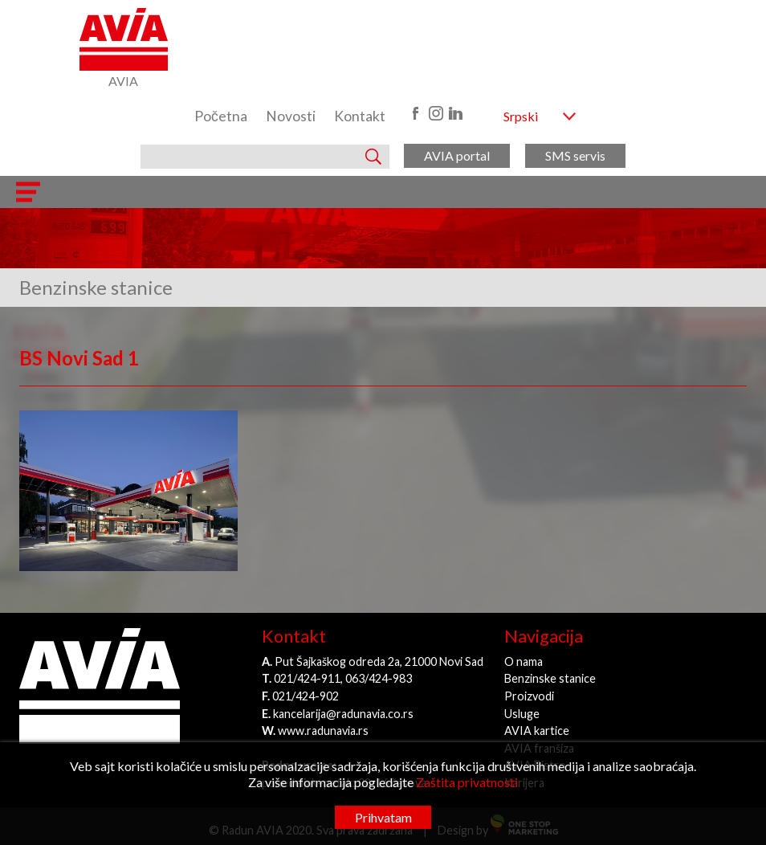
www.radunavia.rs (323, 730)
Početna (220, 116)
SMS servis (575, 155)
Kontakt (359, 116)
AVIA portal (457, 155)
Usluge (522, 713)
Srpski (520, 116)
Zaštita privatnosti (467, 782)
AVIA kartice (536, 730)
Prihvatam (383, 817)
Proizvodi (529, 696)
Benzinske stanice (550, 678)
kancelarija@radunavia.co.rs (343, 713)
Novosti (291, 116)
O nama (523, 661)
